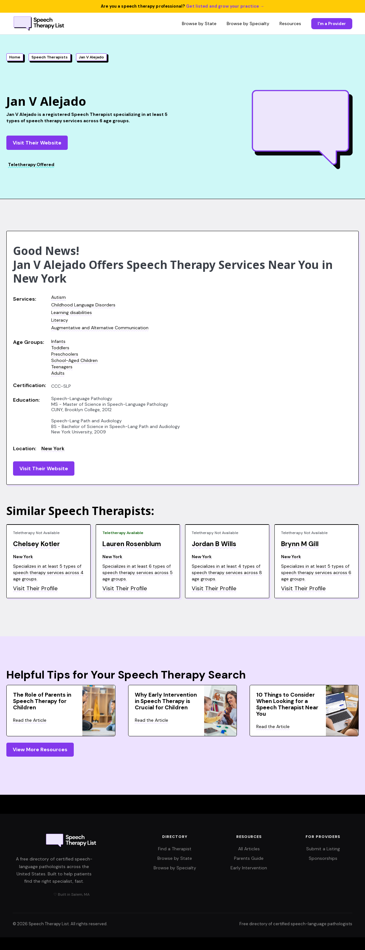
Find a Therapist (174, 849)
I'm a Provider (332, 23)
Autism (58, 297)
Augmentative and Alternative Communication (99, 328)
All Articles (249, 849)
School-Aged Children (74, 360)
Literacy (59, 320)
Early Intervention (249, 868)
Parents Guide (249, 858)
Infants (58, 341)
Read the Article (29, 720)
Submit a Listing (323, 849)
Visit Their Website (37, 142)
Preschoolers (64, 354)
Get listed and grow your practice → (225, 6)
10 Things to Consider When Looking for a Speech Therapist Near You (287, 704)
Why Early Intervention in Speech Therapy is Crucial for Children (166, 701)
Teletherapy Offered (31, 164)
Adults (58, 373)
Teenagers (61, 367)
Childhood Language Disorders (83, 305)
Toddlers (60, 348)
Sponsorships (323, 858)
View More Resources (40, 749)
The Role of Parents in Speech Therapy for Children (42, 701)
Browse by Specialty (248, 23)
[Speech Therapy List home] (39, 23)
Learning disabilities (71, 312)
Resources (290, 23)
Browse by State (199, 23)
